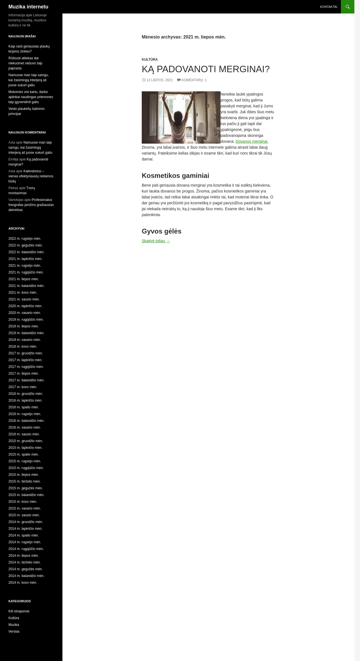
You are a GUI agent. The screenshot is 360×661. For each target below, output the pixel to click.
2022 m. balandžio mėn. (26, 252)
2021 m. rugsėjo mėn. (24, 266)
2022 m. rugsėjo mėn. (24, 239)
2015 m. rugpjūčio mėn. (26, 468)
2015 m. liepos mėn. (23, 475)
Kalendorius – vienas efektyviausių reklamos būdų (30, 176)
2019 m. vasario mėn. (24, 340)
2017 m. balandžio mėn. (26, 380)
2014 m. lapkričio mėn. (25, 529)
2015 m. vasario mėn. (24, 508)
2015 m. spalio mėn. (23, 454)
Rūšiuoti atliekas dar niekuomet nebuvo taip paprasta (25, 63)
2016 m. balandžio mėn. (26, 421)
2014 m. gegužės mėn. (25, 569)
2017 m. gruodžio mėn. (25, 353)
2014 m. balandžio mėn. (26, 576)
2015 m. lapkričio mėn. (25, 448)
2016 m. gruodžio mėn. (25, 394)
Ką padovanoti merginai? (206, 69)
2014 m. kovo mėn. (22, 583)
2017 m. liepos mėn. (23, 373)
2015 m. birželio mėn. (24, 481)
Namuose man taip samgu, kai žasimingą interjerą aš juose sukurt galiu (28, 80)
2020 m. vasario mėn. (24, 313)
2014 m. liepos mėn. (23, 556)
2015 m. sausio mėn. (24, 515)
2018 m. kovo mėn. (22, 346)
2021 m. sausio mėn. (24, 299)
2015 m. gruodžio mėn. (25, 441)
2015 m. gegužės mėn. (25, 488)
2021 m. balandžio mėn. (26, 286)
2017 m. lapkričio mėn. (25, 360)
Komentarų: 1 (194, 80)
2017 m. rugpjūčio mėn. (26, 367)
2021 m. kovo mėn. (22, 293)
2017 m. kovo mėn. (22, 387)
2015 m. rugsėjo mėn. (24, 461)
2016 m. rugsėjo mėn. (24, 414)
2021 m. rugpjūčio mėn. (26, 272)
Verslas (13, 631)
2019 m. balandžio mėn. (26, 333)
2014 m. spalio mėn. (23, 535)
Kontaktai (328, 6)
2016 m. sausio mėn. (24, 434)
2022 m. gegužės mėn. (25, 245)
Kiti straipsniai (18, 611)
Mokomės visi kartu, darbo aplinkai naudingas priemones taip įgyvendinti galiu (30, 97)
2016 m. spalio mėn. (23, 407)
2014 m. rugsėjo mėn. (24, 542)
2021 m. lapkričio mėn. (25, 259)
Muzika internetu (28, 7)
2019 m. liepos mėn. (23, 326)
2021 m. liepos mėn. (23, 279)
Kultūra (150, 60)
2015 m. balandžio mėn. (26, 495)
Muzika (13, 625)
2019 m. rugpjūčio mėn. (26, 320)
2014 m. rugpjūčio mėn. (26, 549)
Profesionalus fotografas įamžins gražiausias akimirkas (31, 205)
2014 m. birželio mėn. (24, 562)
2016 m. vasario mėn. (24, 427)
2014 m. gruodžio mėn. (25, 522)
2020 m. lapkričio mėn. (25, 306)
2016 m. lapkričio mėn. (25, 400)
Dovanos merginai (251, 141)
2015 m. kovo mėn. (22, 502)
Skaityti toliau (156, 241)
